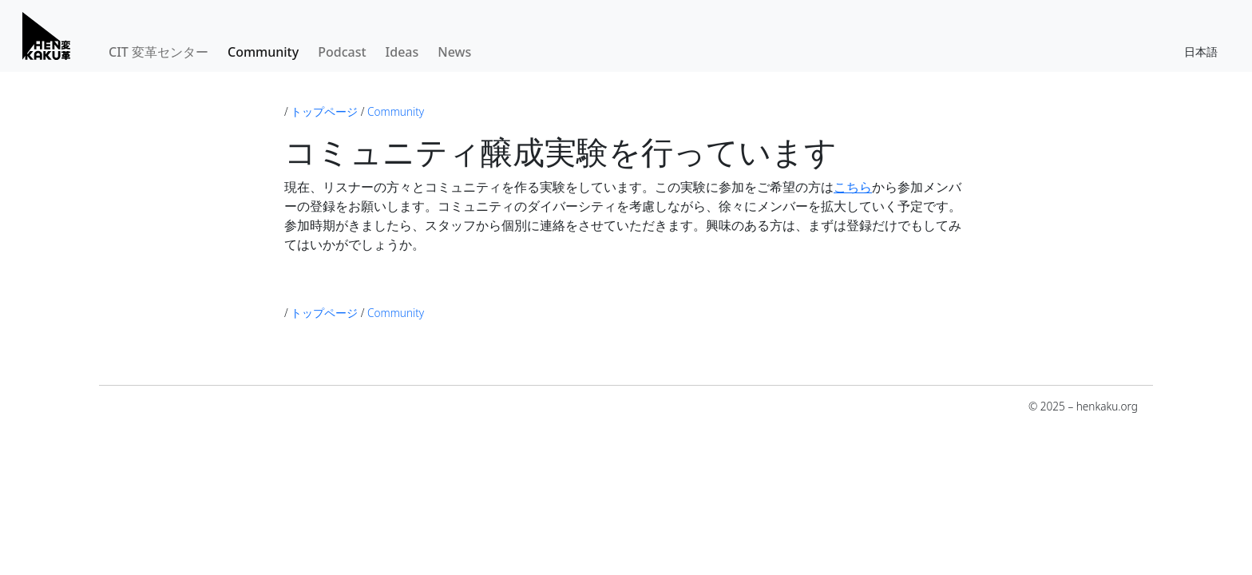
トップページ (324, 111)
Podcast (342, 52)
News (454, 52)
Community (263, 52)
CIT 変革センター (158, 52)
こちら (853, 187)
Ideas (402, 52)
